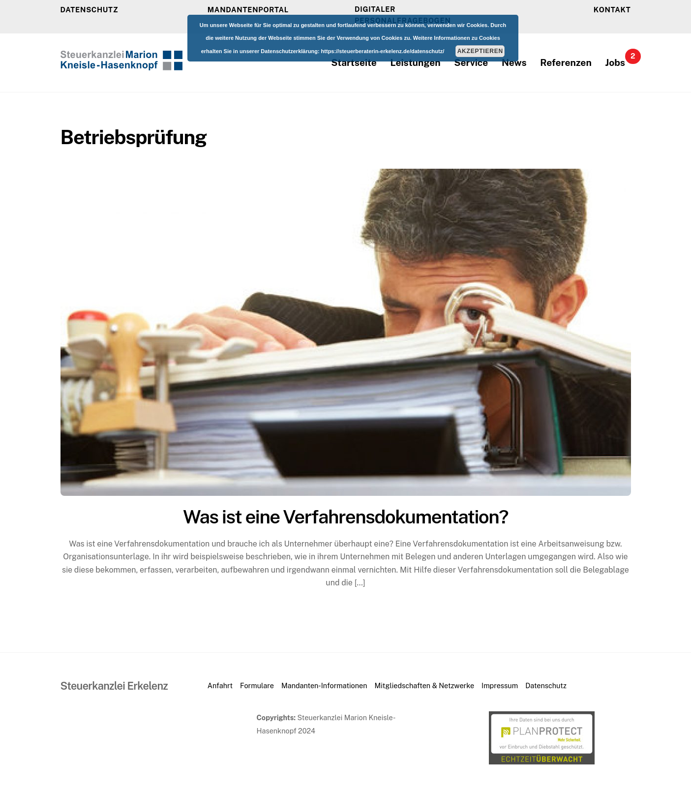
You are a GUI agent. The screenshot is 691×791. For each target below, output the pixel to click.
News (514, 62)
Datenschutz (546, 685)
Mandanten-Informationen (324, 685)
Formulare (257, 685)
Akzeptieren (480, 51)
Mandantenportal (248, 9)
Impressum (499, 685)
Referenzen (565, 62)
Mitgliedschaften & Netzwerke (424, 685)
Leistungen (416, 62)
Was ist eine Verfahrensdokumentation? (345, 517)
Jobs (618, 59)
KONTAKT (612, 9)
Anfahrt (220, 685)
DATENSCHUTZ (89, 9)
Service (471, 62)
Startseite (354, 62)
